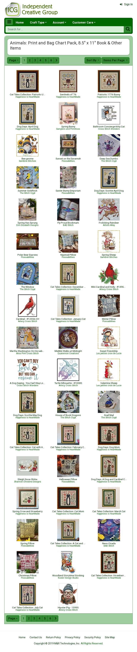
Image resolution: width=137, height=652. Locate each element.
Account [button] (58, 22)
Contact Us (36, 637)
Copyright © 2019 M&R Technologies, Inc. (57, 643)
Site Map (110, 637)
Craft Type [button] (37, 22)
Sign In (126, 4)
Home (20, 22)
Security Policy (92, 637)
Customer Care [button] (82, 22)
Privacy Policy (72, 637)
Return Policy (53, 637)
